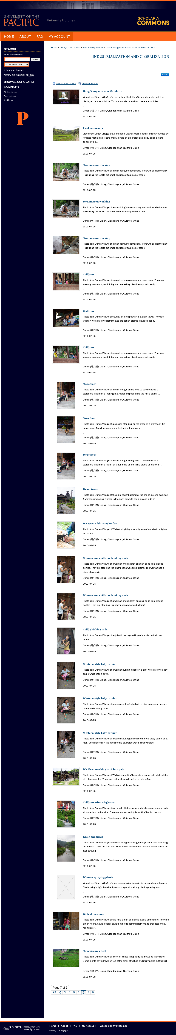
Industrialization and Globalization (138, 47)
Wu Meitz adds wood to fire (100, 524)
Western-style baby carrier (100, 664)
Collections (10, 92)
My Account (89, 1026)
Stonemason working (96, 165)
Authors (8, 100)
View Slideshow (90, 83)
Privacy (52, 1031)
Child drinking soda (95, 630)
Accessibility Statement (114, 1026)
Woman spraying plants (98, 877)
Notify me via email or (19, 75)
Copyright (64, 1031)
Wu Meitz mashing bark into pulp (103, 770)
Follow (165, 75)
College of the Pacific (70, 47)
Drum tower (91, 489)
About (64, 1026)
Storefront (89, 384)
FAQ (75, 1026)
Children (88, 275)
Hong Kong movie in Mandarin (102, 92)
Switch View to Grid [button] (66, 83)
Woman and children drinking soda (105, 558)
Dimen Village (113, 47)
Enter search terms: (14, 54)
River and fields (93, 837)
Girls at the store (93, 914)
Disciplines (10, 96)
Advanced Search (14, 70)
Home (54, 47)
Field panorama (93, 128)
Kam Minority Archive (93, 47)
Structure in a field (94, 951)
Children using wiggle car (99, 803)
